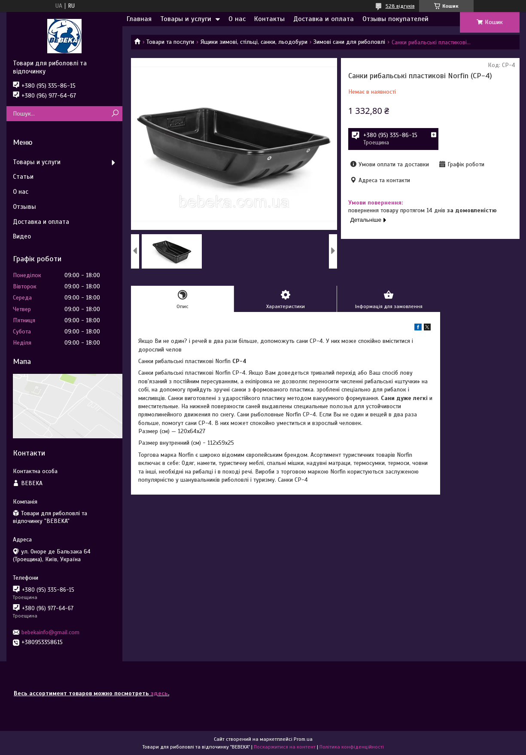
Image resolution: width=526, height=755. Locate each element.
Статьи (23, 176)
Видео (22, 236)
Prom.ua (303, 739)
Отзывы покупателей (395, 19)
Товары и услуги (185, 19)
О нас (237, 19)
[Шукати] (114, 113)
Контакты (269, 19)
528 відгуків (400, 6)
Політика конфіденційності (351, 747)
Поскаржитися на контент (285, 747)
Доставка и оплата (323, 19)
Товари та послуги (170, 42)
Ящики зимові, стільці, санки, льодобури (254, 42)
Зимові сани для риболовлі (349, 42)
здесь (159, 693)
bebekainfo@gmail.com (50, 632)
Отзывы (24, 207)
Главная (139, 19)
